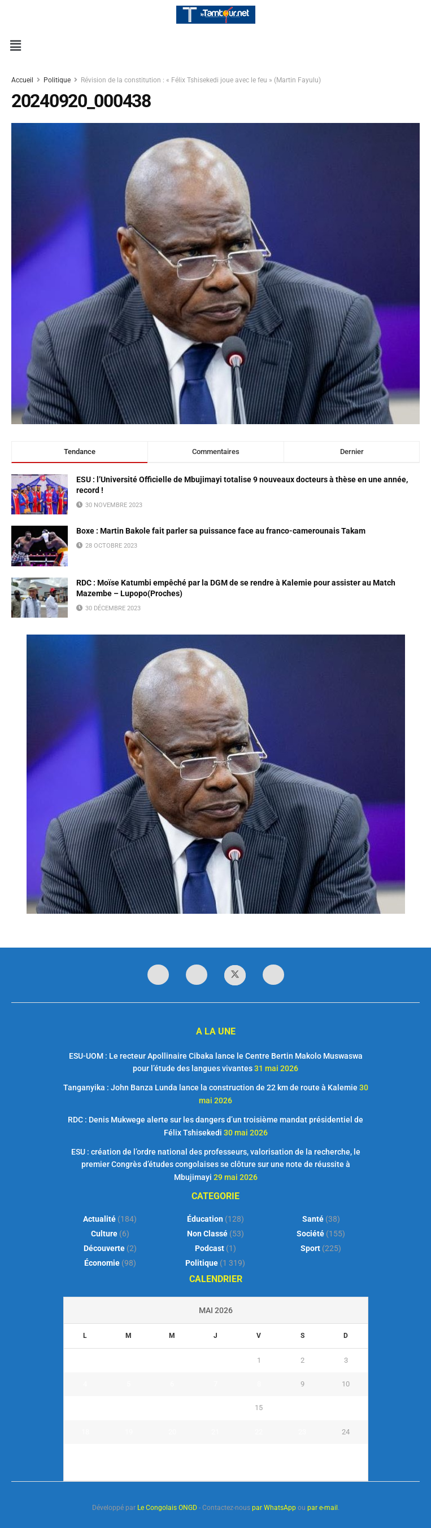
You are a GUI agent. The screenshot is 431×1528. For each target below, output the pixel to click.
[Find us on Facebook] (158, 975)
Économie (102, 1262)
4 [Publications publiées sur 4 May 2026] (85, 1384)
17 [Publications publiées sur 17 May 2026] (346, 1407)
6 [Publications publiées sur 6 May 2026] (172, 1384)
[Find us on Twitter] (235, 975)
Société (310, 1233)
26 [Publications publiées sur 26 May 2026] (129, 1455)
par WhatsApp (274, 1508)
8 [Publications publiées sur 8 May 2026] (259, 1384)
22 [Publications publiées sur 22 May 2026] (259, 1432)
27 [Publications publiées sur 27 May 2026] (172, 1455)
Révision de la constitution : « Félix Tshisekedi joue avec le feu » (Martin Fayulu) (201, 80)
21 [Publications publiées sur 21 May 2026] (215, 1432)
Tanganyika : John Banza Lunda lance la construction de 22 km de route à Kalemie (210, 1087)
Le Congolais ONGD (167, 1508)
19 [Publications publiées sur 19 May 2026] (129, 1432)
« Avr (212, 1474)
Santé (313, 1218)
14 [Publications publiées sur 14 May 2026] (215, 1407)
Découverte (104, 1248)
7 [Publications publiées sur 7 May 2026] (215, 1384)
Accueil (23, 80)
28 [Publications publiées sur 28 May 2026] (215, 1455)
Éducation (205, 1218)
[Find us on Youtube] (273, 975)
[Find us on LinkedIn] (196, 975)
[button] (15, 45)
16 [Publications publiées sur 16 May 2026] (302, 1407)
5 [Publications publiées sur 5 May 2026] (128, 1384)
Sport (310, 1248)
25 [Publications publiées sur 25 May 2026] (85, 1455)
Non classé (207, 1233)
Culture (104, 1233)
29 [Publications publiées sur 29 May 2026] (259, 1455)
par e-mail (322, 1508)
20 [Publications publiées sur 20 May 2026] (172, 1432)
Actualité (99, 1218)
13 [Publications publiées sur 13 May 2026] (172, 1407)
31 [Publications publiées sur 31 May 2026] (346, 1455)
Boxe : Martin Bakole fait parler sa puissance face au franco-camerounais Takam (220, 530)
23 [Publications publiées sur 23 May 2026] (302, 1432)
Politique (57, 80)
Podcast (209, 1248)
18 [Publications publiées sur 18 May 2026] (85, 1432)
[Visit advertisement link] (215, 774)
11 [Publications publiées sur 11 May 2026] (85, 1407)
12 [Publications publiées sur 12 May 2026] (129, 1407)
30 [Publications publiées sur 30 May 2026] (302, 1455)
